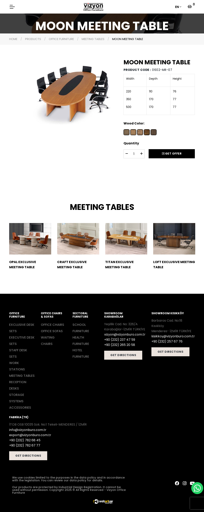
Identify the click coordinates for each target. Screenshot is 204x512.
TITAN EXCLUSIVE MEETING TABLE (119, 264)
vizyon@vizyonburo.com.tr (124, 334)
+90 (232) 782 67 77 (24, 445)
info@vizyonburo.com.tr (27, 430)
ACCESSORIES (20, 407)
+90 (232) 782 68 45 (24, 440)
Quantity (131, 143)
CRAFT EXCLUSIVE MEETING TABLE (72, 264)
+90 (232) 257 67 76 (166, 341)
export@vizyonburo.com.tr (30, 435)
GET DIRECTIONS (123, 355)
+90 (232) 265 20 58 (119, 345)
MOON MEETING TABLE (127, 39)
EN (177, 7)
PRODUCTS (33, 39)
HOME (13, 39)
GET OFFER (172, 154)
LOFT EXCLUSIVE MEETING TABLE (174, 264)
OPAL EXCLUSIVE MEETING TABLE (22, 264)
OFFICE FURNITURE (61, 39)
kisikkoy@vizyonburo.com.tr (173, 336)
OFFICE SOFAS (52, 331)
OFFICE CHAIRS (52, 324)
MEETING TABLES (93, 39)
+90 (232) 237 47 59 (119, 339)
